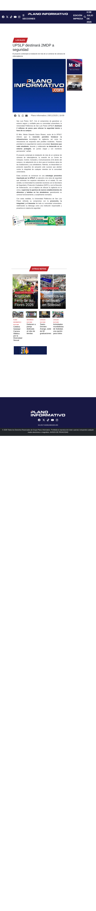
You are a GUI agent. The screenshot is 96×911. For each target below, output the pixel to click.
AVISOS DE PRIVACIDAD (59, 432)
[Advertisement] (31, 244)
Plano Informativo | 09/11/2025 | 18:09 (47, 115)
